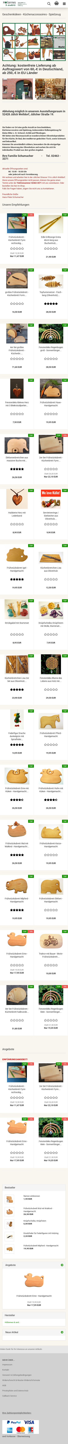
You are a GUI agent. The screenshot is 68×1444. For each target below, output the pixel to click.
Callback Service (9, 1396)
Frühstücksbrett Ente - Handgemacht (17, 955)
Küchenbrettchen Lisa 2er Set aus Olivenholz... (17, 679)
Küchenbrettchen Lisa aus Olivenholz (50, 569)
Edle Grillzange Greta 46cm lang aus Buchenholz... (51, 240)
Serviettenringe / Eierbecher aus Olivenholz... (51, 515)
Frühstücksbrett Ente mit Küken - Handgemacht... (17, 790)
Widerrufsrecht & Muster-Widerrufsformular (21, 1380)
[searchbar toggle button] (49, 4)
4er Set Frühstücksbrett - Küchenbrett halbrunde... (17, 1010)
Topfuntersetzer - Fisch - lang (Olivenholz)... (51, 293)
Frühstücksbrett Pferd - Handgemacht (51, 734)
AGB (4, 1385)
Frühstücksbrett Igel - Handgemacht (17, 569)
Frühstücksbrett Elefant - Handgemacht (51, 900)
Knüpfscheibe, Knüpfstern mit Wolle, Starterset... (51, 624)
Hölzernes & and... (12, 1322)
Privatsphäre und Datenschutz (15, 1390)
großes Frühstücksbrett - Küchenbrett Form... (17, 293)
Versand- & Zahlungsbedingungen (16, 1375)
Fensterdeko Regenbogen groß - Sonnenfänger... (51, 349)
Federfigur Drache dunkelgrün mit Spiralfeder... (16, 736)
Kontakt (5, 1370)
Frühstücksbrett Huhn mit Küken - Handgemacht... (51, 790)
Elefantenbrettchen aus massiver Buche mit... (17, 459)
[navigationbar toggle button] (64, 4)
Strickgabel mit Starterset (17, 623)
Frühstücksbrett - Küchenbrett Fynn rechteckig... (16, 240)
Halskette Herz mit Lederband (17, 514)
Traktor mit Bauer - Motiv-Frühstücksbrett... (51, 955)
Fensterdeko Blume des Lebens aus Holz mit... (51, 679)
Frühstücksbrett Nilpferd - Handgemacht (17, 900)
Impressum (7, 1364)
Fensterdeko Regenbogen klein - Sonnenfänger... (51, 1010)
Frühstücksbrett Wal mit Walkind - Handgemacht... (17, 845)
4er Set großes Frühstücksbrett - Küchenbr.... (17, 350)
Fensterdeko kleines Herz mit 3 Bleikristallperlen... (17, 404)
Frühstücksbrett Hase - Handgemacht (51, 404)
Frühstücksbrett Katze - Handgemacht (51, 845)
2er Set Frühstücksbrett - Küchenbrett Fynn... (51, 459)
